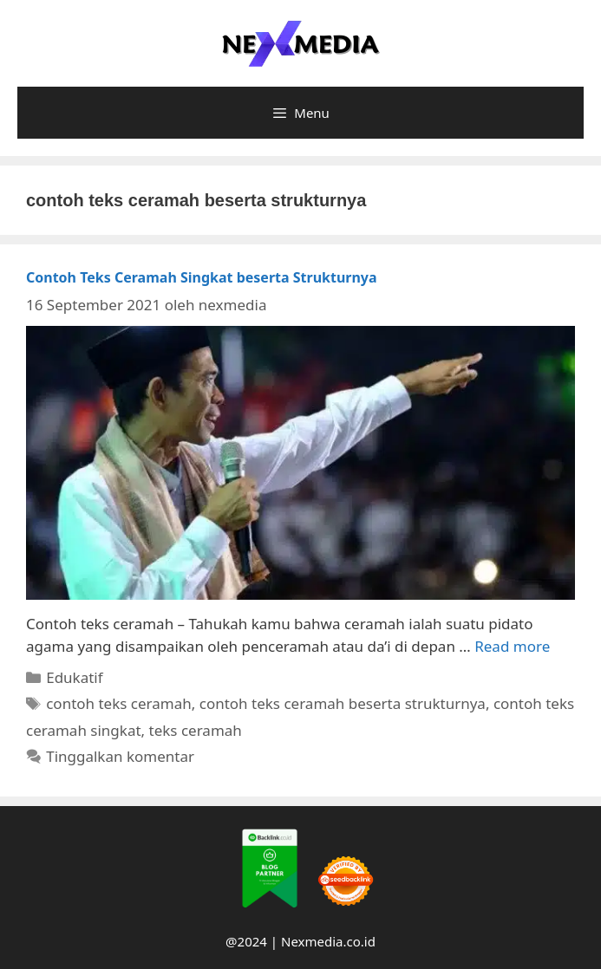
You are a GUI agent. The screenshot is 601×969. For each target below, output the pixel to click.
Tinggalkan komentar (120, 756)
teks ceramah (195, 730)
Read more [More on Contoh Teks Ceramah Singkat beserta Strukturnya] (512, 646)
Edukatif (74, 677)
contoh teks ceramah (119, 703)
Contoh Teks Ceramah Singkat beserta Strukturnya (201, 277)
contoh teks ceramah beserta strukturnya (342, 703)
